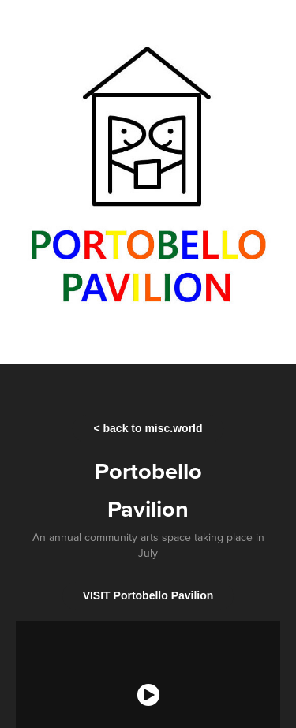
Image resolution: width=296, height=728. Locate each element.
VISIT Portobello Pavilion (148, 595)
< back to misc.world (147, 428)
